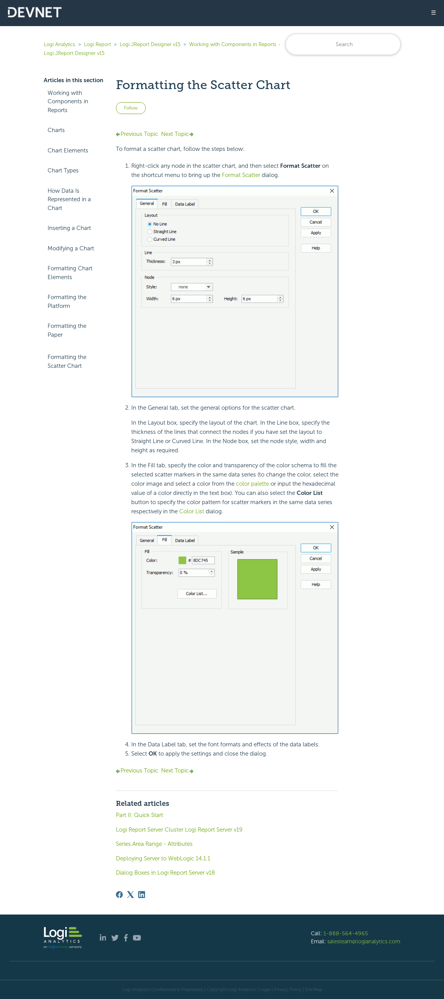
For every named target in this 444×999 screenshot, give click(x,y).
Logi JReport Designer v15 (150, 44)
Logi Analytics (59, 44)
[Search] (343, 44)
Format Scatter (242, 175)
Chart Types (63, 170)
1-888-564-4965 (346, 933)
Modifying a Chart (71, 248)
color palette (252, 483)
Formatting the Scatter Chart (67, 361)
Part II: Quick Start (139, 815)
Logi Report (97, 44)
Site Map (313, 989)
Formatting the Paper (67, 330)
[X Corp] (130, 894)
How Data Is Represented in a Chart (69, 199)
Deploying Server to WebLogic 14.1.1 (163, 858)
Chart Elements (68, 150)
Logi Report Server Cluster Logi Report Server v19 (179, 829)
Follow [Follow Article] (131, 108)
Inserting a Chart (69, 228)
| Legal (264, 989)
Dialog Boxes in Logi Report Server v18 (165, 872)
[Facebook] (119, 894)
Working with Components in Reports (68, 101)
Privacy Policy (288, 989)
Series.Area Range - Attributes (154, 843)
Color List (192, 511)
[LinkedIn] (141, 894)
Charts (56, 130)
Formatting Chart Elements (70, 273)
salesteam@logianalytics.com (363, 941)
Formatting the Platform (67, 301)
